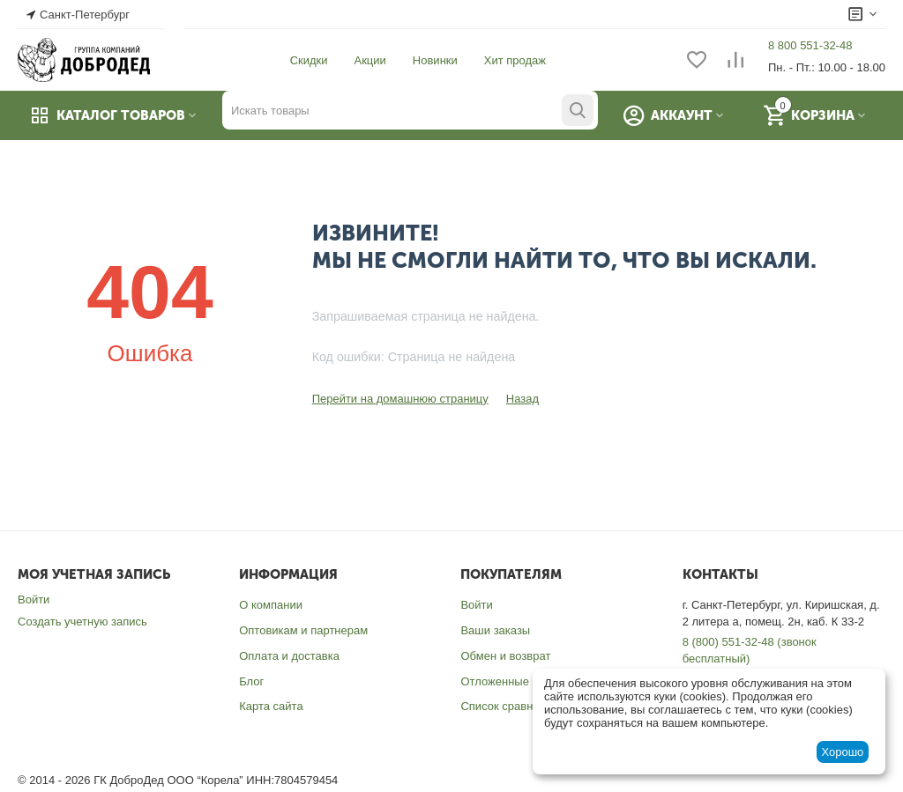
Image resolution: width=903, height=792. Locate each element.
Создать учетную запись (82, 621)
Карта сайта (270, 706)
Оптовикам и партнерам (303, 630)
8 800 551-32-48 (810, 45)
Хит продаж (515, 60)
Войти (33, 599)
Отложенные (494, 681)
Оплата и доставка (289, 655)
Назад (522, 398)
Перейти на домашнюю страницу (400, 398)
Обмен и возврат (505, 655)
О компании (270, 604)
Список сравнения (509, 706)
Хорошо (842, 752)
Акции (370, 60)
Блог (251, 681)
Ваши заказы (495, 630)
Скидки (309, 60)
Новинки (435, 60)
